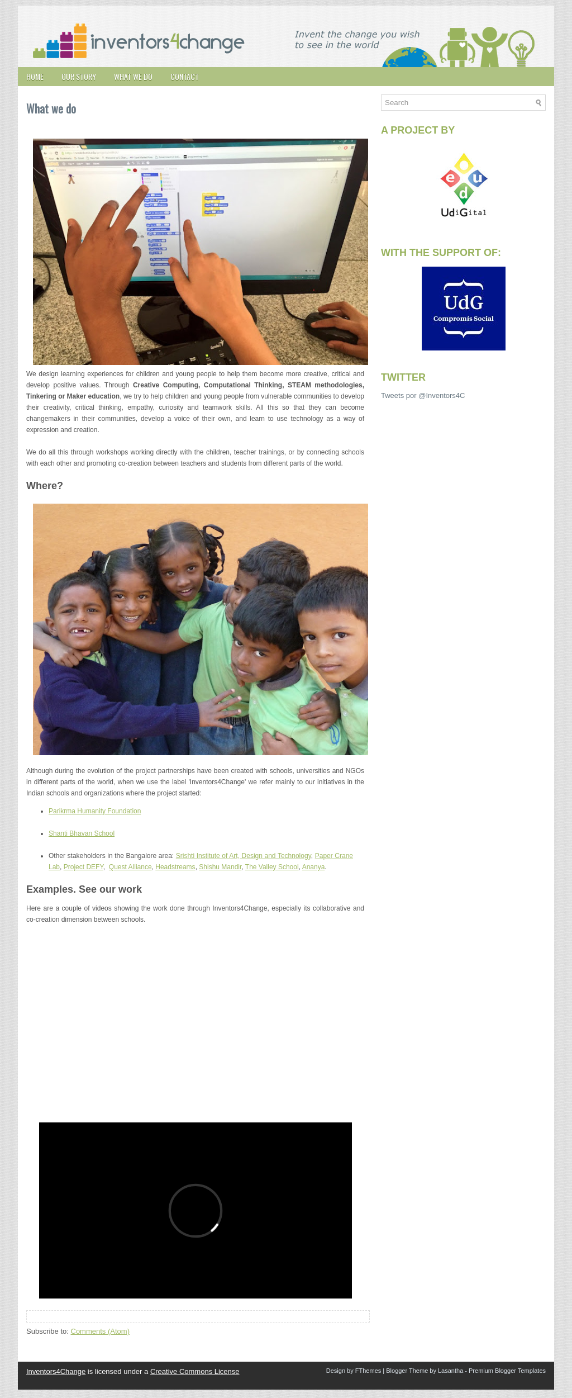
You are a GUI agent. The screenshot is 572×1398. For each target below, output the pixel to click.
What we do (133, 76)
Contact (184, 76)
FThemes (368, 1370)
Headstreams (175, 867)
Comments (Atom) (100, 1331)
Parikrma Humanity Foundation (95, 811)
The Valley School (272, 867)
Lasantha (450, 1370)
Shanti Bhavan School (82, 833)
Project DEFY (83, 867)
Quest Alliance (130, 867)
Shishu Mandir (220, 867)
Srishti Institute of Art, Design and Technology (243, 856)
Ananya (313, 867)
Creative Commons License (195, 1371)
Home (35, 76)
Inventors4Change (55, 1371)
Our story (78, 76)
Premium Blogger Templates (507, 1370)
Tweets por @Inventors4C (423, 395)
